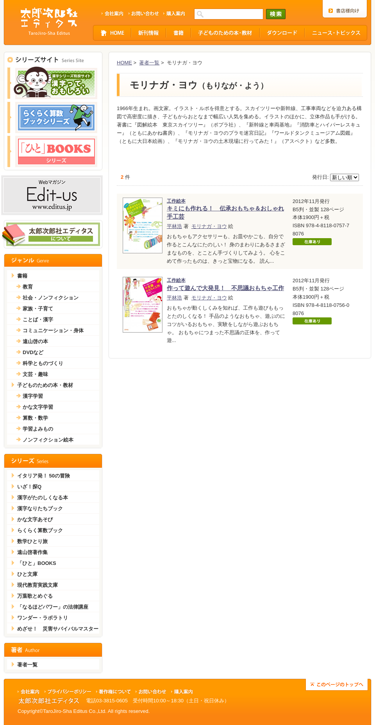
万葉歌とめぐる (35, 596)
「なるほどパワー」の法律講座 (52, 607)
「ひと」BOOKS (36, 563)
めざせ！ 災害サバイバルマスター (57, 629)
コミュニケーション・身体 (53, 330)
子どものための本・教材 (45, 385)
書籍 (22, 276)
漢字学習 (33, 396)
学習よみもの (38, 429)
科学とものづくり (43, 363)
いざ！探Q (29, 487)
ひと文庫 (27, 574)
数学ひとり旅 (32, 541)
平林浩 (174, 226)
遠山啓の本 (35, 341)
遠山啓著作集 (32, 552)
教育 (28, 287)
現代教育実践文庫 (37, 585)
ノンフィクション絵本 (48, 440)
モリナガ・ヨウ (209, 226)
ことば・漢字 (38, 319)
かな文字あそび (35, 519)
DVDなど (33, 352)
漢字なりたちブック (40, 508)
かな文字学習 (38, 407)
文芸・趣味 (35, 374)
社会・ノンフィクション (51, 298)
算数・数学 (35, 418)
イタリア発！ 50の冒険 (43, 476)
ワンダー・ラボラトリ (42, 618)
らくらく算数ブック (40, 530)
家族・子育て (38, 309)
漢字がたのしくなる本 (42, 498)
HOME (124, 63)
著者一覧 (149, 63)
